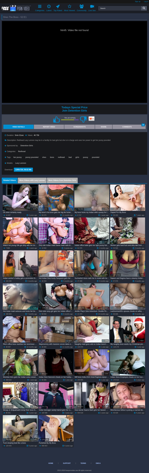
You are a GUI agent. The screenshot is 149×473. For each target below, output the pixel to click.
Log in (146, 1)
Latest (49, 7)
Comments (133, 126)
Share (104, 127)
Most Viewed (69, 7)
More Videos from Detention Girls (62, 180)
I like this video (56, 119)
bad (70, 157)
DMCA (98, 463)
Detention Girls (27, 146)
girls (77, 157)
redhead (61, 157)
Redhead (22, 151)
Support (67, 463)
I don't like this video (83, 119)
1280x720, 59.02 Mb (23, 170)
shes (44, 157)
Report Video (49, 127)
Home (50, 463)
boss (52, 157)
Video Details (18, 127)
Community (81, 7)
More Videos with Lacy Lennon (32, 180)
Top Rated (58, 7)
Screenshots (79, 127)
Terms (83, 463)
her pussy (17, 157)
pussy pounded (31, 157)
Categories (39, 7)
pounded (95, 157)
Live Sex (92, 7)
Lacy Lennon (20, 163)
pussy (85, 157)
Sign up (137, 1)
